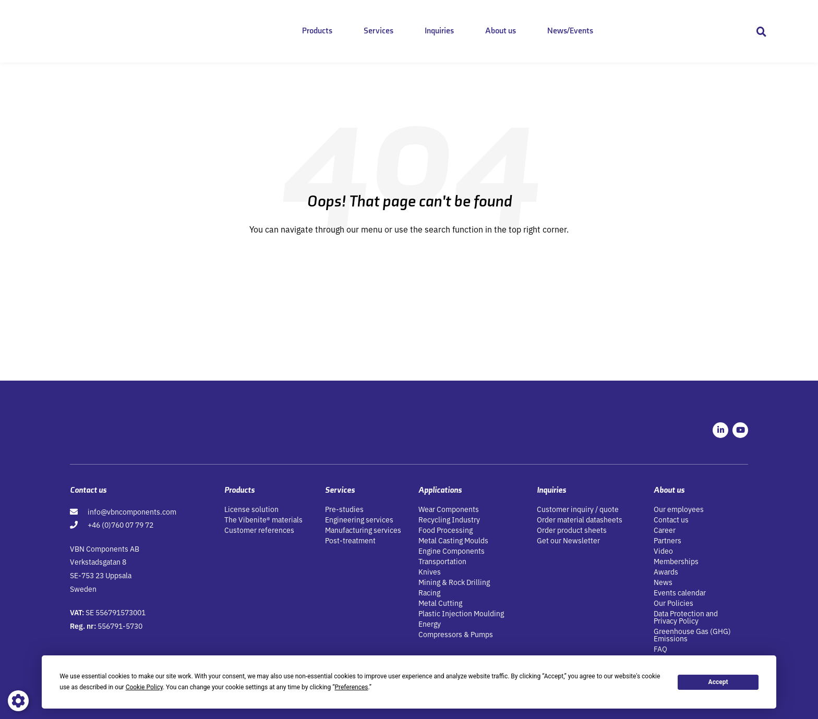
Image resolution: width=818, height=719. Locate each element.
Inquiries (439, 31)
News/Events (570, 31)
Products (317, 31)
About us (500, 31)
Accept (718, 682)
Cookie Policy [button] (144, 687)
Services (378, 31)
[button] (761, 31)
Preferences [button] (351, 687)
